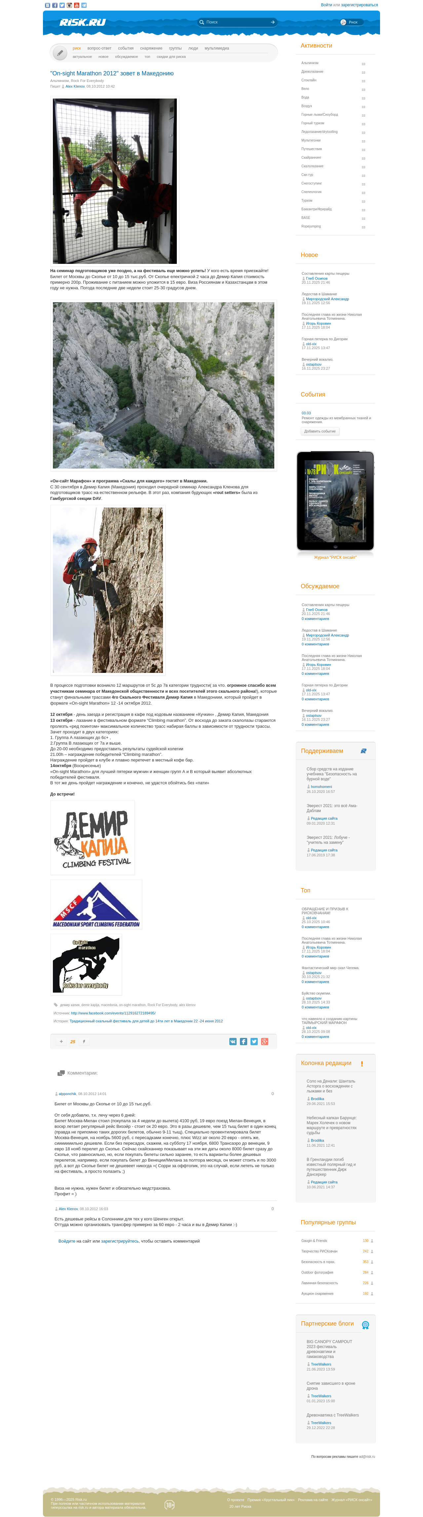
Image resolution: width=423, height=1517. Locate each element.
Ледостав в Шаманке (319, 294)
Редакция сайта (324, 818)
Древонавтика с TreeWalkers (333, 1415)
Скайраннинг (311, 157)
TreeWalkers (321, 1364)
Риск (77, 48)
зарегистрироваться (359, 5)
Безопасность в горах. (318, 1262)
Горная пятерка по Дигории (325, 339)
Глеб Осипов (316, 278)
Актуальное (82, 57)
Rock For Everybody (87, 81)
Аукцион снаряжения (317, 1293)
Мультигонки (311, 140)
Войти (326, 5)
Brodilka (317, 1099)
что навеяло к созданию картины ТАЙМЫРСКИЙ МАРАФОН (329, 1021)
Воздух (306, 106)
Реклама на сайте (313, 1500)
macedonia (109, 1005)
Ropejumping (311, 226)
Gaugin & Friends (314, 1241)
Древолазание (312, 71)
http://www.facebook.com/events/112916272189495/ (113, 1013)
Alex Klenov (74, 86)
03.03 (306, 413)
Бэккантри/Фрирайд (316, 209)
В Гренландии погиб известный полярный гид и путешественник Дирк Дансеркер (331, 1167)
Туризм (306, 200)
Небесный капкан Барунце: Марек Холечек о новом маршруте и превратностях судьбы (332, 1125)
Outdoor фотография (317, 1272)
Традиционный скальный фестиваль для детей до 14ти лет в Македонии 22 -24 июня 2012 (146, 1021)
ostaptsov (314, 364)
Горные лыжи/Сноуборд (319, 114)
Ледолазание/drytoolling (319, 132)
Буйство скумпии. (316, 993)
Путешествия (311, 149)
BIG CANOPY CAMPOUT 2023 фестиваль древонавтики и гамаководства (329, 1349)
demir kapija (90, 1005)
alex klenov (187, 1005)
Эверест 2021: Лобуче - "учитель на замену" (328, 840)
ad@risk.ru (367, 1456)
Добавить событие (320, 431)
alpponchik (67, 1094)
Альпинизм (59, 81)
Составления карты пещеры (325, 273)
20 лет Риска (240, 1506)
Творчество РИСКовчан (319, 1251)
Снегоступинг (311, 183)
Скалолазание (312, 166)
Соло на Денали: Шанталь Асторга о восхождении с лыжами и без (331, 1086)
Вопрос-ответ (100, 48)
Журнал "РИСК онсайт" (335, 557)
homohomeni (321, 787)
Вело (305, 89)
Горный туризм (312, 123)
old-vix (311, 344)
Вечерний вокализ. (317, 359)
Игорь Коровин (318, 323)
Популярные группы (328, 1222)
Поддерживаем (322, 751)
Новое (103, 57)
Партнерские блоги (335, 1323)
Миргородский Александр (327, 299)
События (126, 48)
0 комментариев (315, 619)
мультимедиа (217, 48)
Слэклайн (308, 80)
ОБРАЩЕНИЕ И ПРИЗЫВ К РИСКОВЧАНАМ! (325, 911)
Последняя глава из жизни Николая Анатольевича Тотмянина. (332, 316)
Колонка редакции (326, 1063)
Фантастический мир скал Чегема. (331, 968)
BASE (305, 218)
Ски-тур (307, 175)
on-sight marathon (132, 1005)
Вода (305, 97)
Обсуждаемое (126, 57)
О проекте (235, 1500)
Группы (175, 48)
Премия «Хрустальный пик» (271, 1500)
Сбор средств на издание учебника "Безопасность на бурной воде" (332, 774)
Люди (193, 48)
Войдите (66, 1241)
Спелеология (311, 192)
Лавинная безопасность (319, 1283)
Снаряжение (151, 48)
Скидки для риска (171, 57)
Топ (147, 57)
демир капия (70, 1005)
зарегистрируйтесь (120, 1241)
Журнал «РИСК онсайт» (351, 1500)
